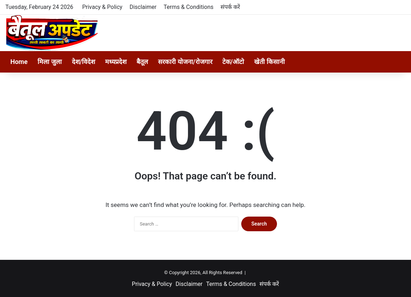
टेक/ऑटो (233, 61)
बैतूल (142, 61)
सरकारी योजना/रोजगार (185, 61)
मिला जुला (49, 61)
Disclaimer (142, 7)
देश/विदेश (83, 61)
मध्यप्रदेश (116, 61)
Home (19, 61)
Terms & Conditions (189, 7)
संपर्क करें (230, 7)
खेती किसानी (269, 61)
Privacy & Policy (102, 7)
